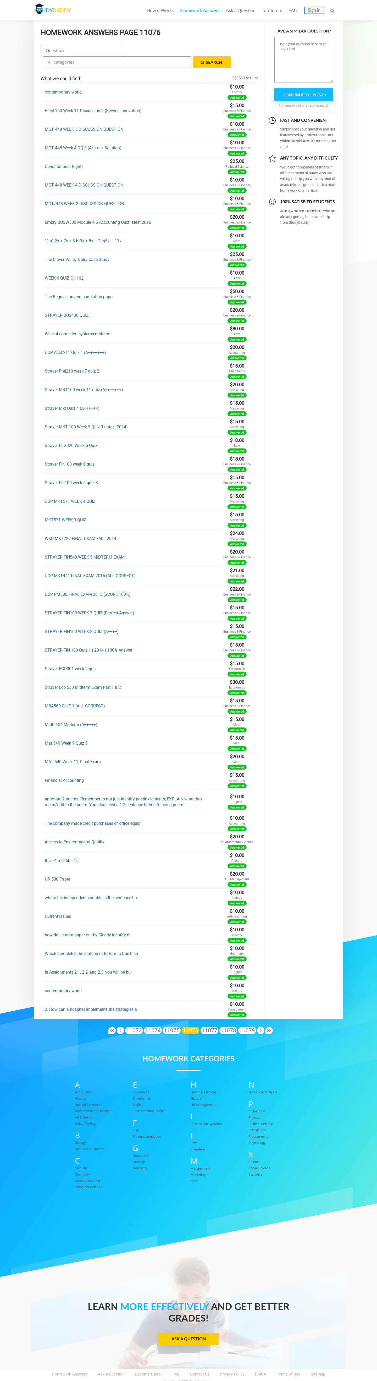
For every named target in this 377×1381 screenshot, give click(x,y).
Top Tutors (272, 10)
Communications (90, 1166)
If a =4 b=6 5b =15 (62, 846)
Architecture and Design (96, 1097)
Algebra (81, 1084)
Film (136, 1116)
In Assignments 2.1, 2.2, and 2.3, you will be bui (88, 958)
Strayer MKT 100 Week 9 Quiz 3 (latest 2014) (86, 413)
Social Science (261, 1154)
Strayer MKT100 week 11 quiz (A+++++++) (84, 375)
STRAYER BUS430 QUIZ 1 (68, 301)
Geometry (141, 1154)
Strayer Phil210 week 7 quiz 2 (72, 357)
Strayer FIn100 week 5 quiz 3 (71, 468)
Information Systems (209, 1109)
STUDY (62, 10)
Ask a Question (240, 10)
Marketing (199, 1160)
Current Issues (58, 902)
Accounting (85, 1078)
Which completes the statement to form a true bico (91, 939)
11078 (228, 1016)
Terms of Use (288, 1360)
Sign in (314, 10)
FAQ (293, 10)
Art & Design (86, 1103)
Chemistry (84, 1160)
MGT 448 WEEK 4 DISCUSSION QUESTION (84, 171)
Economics (143, 1078)
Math (195, 1167)
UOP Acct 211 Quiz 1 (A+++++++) (75, 338)
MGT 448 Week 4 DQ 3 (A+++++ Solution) (83, 134)
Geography (142, 1141)
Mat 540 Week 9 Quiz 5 (66, 729)
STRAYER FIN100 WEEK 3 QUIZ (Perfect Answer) (89, 599)
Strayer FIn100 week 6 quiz (70, 450)
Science (255, 1147)
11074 (153, 1016)
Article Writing (87, 1109)
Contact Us (200, 1360)
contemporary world (63, 78)
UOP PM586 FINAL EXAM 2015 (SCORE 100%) (88, 580)
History (197, 1084)
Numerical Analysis (265, 1078)
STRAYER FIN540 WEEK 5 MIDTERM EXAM (85, 543)
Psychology (258, 1128)
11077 (209, 1016)
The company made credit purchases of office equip (93, 809)
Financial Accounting (64, 766)
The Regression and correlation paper (79, 282)
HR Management (205, 1090)
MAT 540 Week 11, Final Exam (73, 747)
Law (194, 1129)
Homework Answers (199, 10)
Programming (260, 1122)
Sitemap (318, 1360)
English (139, 1090)
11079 (247, 1016)
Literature (199, 1135)
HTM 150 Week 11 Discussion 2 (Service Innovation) (93, 96)
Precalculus (258, 1116)
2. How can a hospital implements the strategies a (91, 995)
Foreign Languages (149, 1122)
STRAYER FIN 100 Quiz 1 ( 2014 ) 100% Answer (88, 636)
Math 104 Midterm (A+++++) (71, 710)
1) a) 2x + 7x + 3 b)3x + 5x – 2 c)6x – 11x (83, 227)
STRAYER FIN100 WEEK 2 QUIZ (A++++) (82, 617)
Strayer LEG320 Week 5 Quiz (71, 431)
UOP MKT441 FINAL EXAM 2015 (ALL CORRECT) (90, 561)
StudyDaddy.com (202, 1367)
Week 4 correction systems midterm (77, 320)
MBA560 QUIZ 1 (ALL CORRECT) (75, 692)
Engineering (143, 1084)
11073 (134, 1016)
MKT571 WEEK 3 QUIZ (65, 506)
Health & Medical (205, 1078)
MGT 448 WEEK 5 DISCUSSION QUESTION (84, 115)
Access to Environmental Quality (74, 828)
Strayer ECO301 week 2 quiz (71, 654)
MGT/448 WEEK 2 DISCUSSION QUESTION (84, 189)
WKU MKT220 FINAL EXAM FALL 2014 (80, 524)
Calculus (82, 1154)
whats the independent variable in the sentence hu (91, 883)
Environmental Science (153, 1097)
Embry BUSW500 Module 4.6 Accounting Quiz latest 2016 (98, 208)
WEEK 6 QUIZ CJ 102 (64, 264)
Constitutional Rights (64, 152)
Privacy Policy (232, 1360)
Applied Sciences (90, 1090)
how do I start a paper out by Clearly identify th (88, 921)
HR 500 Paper (57, 865)
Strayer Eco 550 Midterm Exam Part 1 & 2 (83, 673)
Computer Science (91, 1173)
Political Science (263, 1109)
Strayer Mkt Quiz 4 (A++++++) (72, 394)
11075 (172, 1016)
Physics (255, 1103)
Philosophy (258, 1097)
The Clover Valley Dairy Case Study (77, 245)
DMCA (260, 1360)
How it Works (160, 10)
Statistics (256, 1160)
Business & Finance (92, 1135)
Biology (81, 1128)
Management (202, 1154)
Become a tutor (148, 1360)
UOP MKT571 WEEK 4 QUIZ (70, 487)
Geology (140, 1147)
